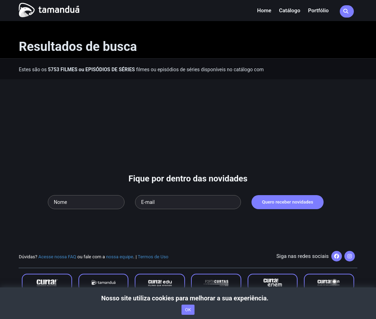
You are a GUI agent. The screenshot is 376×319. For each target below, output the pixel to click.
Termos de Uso (153, 256)
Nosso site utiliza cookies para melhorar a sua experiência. (188, 298)
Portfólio (318, 10)
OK (188, 309)
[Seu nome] (86, 202)
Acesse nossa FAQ (57, 256)
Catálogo (289, 10)
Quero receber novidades (287, 202)
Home (264, 10)
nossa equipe (119, 256)
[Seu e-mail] (188, 202)
